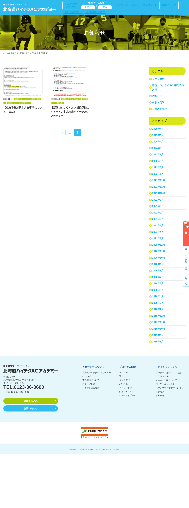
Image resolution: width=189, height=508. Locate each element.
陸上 (121, 430)
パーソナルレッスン (165, 438)
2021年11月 (159, 207)
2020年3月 (158, 348)
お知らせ (14, 53)
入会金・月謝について (166, 434)
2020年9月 (158, 301)
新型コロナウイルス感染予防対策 (167, 89)
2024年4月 (158, 152)
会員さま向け (160, 115)
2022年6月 (158, 183)
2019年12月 (159, 363)
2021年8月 (158, 230)
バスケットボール (127, 449)
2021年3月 (158, 269)
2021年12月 (159, 199)
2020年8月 (158, 308)
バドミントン (125, 442)
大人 (104, 7)
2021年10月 (159, 214)
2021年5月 (158, 254)
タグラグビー (125, 434)
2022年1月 (158, 191)
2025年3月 (158, 144)
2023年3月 (158, 168)
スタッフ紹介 (88, 438)
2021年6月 (158, 246)
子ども (88, 7)
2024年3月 (158, 160)
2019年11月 (159, 371)
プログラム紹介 (127, 421)
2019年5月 (158, 395)
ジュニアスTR (126, 445)
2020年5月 (158, 332)
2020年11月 (159, 285)
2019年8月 (158, 387)
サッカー (123, 426)
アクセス (160, 445)
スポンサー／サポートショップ (171, 442)
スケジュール (162, 430)
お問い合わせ (31, 462)
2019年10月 (159, 379)
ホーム (6, 53)
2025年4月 (158, 136)
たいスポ (123, 438)
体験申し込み (31, 455)
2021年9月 (158, 222)
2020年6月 (158, 324)
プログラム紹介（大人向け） (169, 426)
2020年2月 (158, 355)
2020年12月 (159, 277)
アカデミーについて (93, 421)
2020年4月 (158, 340)
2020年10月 (159, 293)
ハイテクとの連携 (90, 442)
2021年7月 (158, 238)
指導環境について (90, 434)
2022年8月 (158, 175)
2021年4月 (158, 262)
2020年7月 (158, 316)
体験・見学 (158, 107)
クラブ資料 (158, 79)
